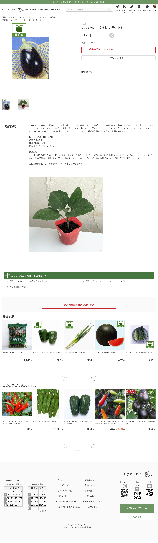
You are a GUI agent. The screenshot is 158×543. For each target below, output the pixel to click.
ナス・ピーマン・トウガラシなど (22, 17)
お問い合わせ (90, 496)
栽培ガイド (62, 496)
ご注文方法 (89, 480)
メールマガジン (91, 507)
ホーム (60, 480)
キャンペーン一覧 (64, 491)
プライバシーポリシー (66, 501)
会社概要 (88, 491)
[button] (93, 378)
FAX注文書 (137, 517)
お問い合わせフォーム (137, 508)
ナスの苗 (14, 20)
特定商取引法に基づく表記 (68, 507)
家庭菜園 (5, 20)
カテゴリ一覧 (63, 485)
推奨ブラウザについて (94, 501)
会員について (90, 485)
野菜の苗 (5, 17)
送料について (86, 72)
